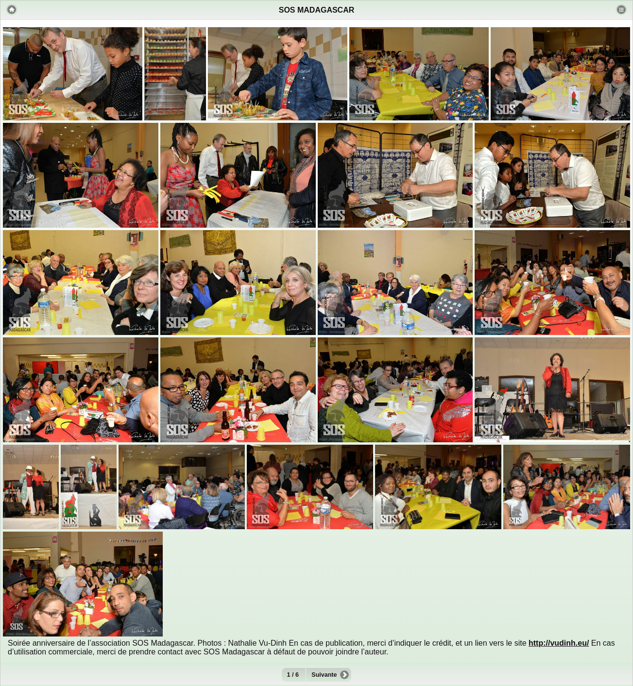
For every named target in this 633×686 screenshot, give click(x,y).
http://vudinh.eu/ (559, 643)
